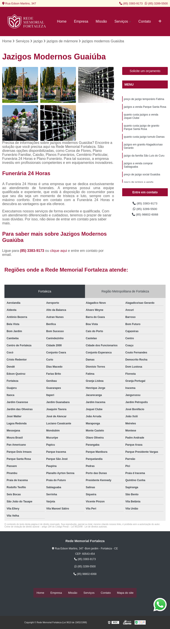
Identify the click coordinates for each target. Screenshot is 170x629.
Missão (101, 21)
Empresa (81, 21)
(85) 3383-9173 (131, 3)
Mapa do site (125, 593)
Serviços (121, 21)
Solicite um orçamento (145, 71)
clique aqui (58, 251)
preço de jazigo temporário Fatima (144, 100)
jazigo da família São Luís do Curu (144, 162)
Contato (144, 21)
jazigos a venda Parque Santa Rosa (145, 108)
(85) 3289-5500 (156, 3)
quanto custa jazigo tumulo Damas (144, 141)
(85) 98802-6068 (145, 217)
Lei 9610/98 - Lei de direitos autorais (89, 527)
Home (62, 21)
